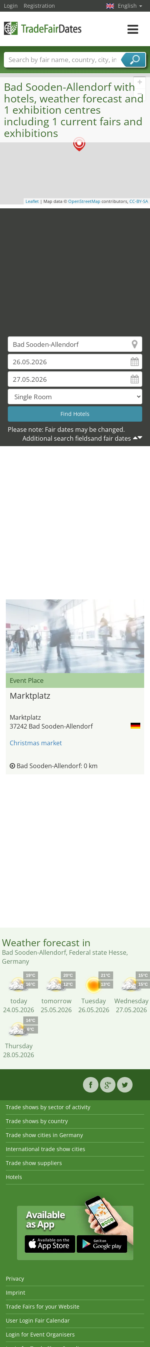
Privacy (15, 1278)
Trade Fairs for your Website (42, 1306)
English (130, 5)
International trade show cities (45, 1149)
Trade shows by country (37, 1121)
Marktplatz (30, 695)
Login (11, 5)
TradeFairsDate (42, 28)
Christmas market (36, 743)
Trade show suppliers (34, 1163)
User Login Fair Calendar (38, 1320)
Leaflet (32, 201)
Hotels (14, 1177)
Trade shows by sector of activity (48, 1107)
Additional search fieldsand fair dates (76, 438)
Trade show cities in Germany (44, 1135)
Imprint (15, 1292)
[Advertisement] (72, 266)
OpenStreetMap (84, 201)
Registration (39, 5)
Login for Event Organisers (40, 1334)
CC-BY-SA (138, 201)
